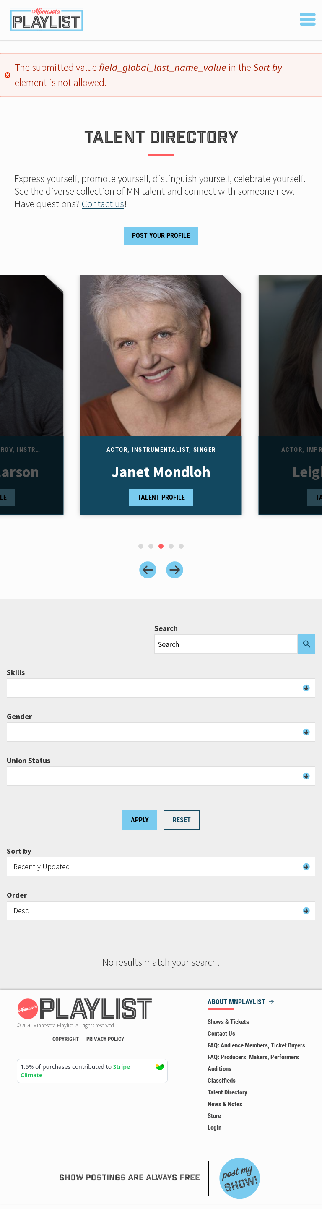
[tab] (140, 546)
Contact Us (221, 1033)
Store (214, 1116)
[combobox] (161, 688)
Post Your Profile (161, 236)
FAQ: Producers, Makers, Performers (253, 1057)
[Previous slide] (147, 569)
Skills (16, 672)
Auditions (219, 1069)
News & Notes (225, 1104)
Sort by (19, 851)
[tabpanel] (161, 403)
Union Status (28, 760)
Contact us (103, 203)
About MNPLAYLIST (236, 1002)
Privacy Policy (105, 1039)
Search (166, 628)
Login (214, 1127)
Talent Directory (227, 1092)
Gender (19, 716)
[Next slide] (174, 569)
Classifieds (222, 1080)
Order (17, 895)
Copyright (65, 1039)
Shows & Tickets (228, 1022)
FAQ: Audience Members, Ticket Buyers (256, 1045)
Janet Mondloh (161, 472)
